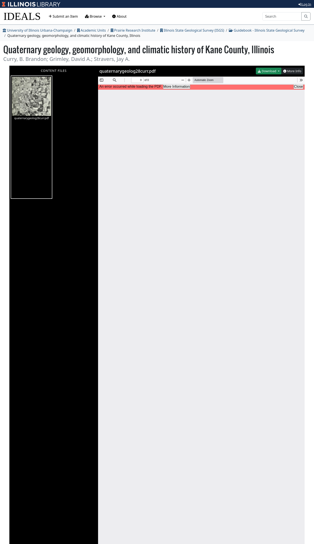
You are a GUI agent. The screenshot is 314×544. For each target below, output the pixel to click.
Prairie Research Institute (133, 30)
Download (267, 71)
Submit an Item (63, 16)
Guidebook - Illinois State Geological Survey (266, 30)
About (119, 16)
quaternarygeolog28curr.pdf (31, 98)
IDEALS (22, 16)
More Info (292, 71)
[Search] (282, 16)
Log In (304, 4)
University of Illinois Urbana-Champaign (37, 30)
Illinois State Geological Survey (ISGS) (192, 30)
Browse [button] (94, 16)
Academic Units (91, 30)
